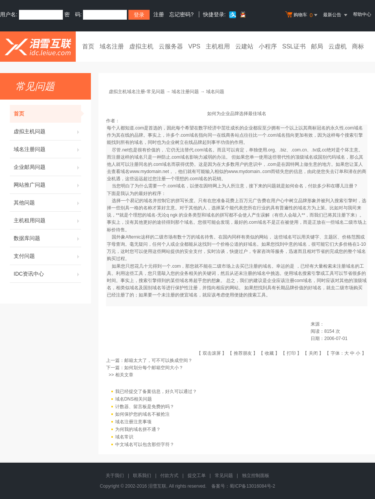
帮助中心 (362, 14)
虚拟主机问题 (47, 131)
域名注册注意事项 (133, 421)
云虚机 (337, 46)
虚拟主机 (141, 46)
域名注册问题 (47, 149)
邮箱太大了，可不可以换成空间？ (158, 360)
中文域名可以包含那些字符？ (144, 444)
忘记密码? (181, 14)
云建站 (244, 46)
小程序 (268, 46)
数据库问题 (47, 238)
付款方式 (169, 475)
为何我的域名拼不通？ (138, 429)
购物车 (302, 15)
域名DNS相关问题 (133, 399)
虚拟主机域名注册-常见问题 (137, 91)
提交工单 (197, 475)
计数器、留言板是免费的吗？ (144, 406)
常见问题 (224, 475)
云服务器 (171, 46)
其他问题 (47, 203)
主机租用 (218, 46)
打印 (291, 353)
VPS (194, 46)
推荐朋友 (243, 353)
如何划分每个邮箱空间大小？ (153, 367)
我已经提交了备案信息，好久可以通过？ (156, 391)
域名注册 (112, 46)
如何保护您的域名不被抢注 (142, 414)
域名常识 (124, 437)
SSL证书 (294, 46)
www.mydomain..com (249, 171)
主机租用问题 (47, 220)
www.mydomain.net (149, 171)
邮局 (317, 46)
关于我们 (115, 475)
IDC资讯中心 (47, 274)
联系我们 (142, 475)
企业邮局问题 (47, 167)
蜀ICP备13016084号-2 (252, 486)
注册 (158, 14)
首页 (88, 46)
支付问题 (47, 256)
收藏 (269, 353)
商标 (358, 46)
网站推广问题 (47, 185)
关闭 (313, 353)
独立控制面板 (255, 475)
